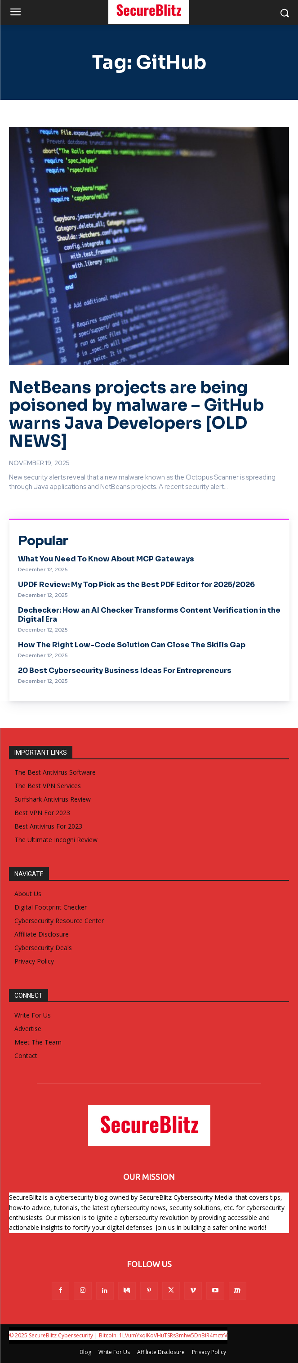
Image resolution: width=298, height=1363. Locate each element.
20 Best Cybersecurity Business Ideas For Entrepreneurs (124, 670)
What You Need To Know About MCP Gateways (106, 559)
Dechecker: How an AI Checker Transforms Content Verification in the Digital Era (149, 614)
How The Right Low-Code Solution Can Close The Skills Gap (131, 645)
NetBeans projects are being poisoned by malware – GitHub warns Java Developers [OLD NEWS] (136, 414)
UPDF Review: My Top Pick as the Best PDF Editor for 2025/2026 (136, 584)
